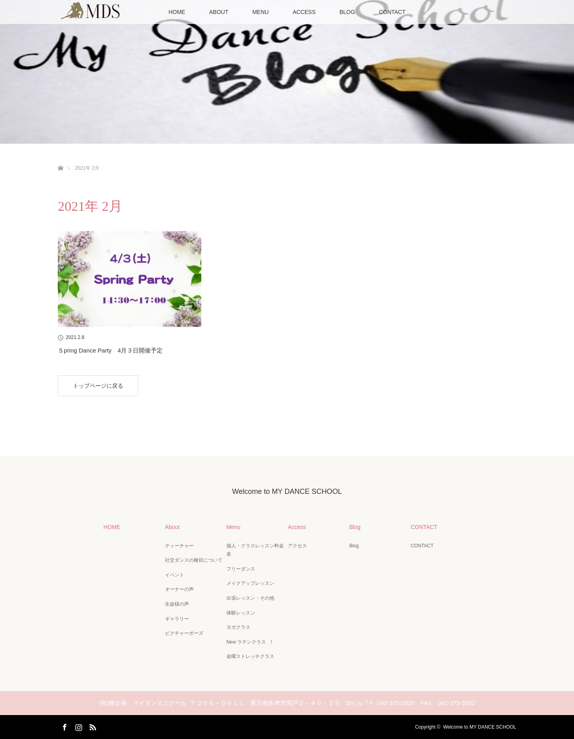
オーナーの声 (179, 589)
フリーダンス (240, 569)
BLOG (347, 12)
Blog (354, 527)
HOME (177, 12)
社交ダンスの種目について (193, 560)
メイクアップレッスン (250, 583)
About (172, 527)
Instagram (78, 726)
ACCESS (304, 12)
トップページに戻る (98, 385)
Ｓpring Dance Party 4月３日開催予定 (110, 350)
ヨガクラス (238, 627)
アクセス (297, 546)
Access (297, 527)
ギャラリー (177, 619)
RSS (92, 726)
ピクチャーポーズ (184, 633)
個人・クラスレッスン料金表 (255, 550)
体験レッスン (240, 613)
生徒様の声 (177, 604)
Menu (233, 527)
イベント (174, 575)
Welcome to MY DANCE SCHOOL (287, 491)
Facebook (64, 726)
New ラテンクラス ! (249, 642)
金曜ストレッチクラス (250, 656)
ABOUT (218, 12)
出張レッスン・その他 (250, 598)
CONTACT (392, 12)
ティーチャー (179, 546)
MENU (260, 12)
